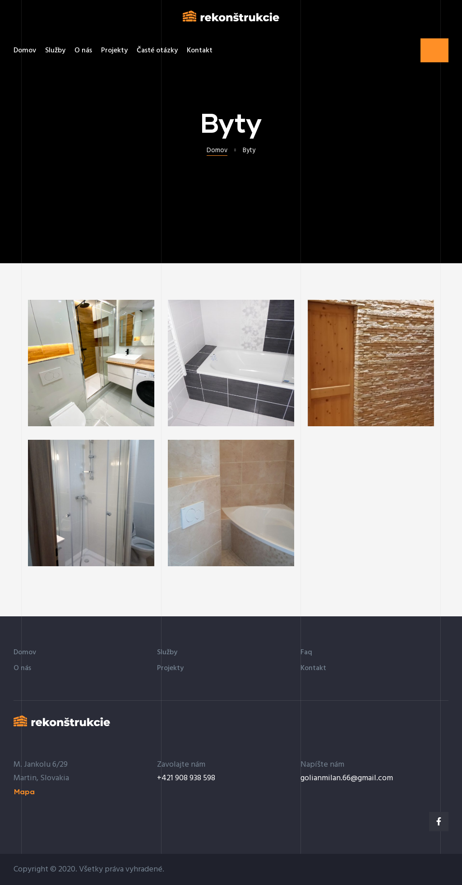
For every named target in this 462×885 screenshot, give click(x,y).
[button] (434, 50)
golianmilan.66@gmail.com (346, 778)
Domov (217, 150)
